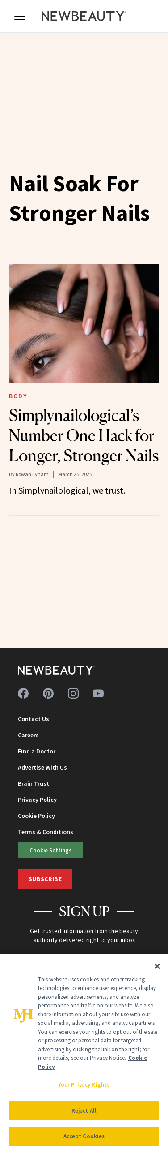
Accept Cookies (84, 1136)
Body (18, 396)
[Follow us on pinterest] (48, 693)
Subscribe (45, 879)
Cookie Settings (50, 850)
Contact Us (33, 719)
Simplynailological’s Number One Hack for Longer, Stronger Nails (84, 435)
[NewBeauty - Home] (84, 16)
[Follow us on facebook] (23, 693)
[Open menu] (19, 16)
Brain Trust (33, 783)
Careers (28, 735)
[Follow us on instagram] (73, 693)
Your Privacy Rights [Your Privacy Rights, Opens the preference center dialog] (84, 1084)
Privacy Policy (37, 800)
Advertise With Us (42, 767)
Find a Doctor (36, 751)
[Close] (157, 966)
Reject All (84, 1110)
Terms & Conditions (45, 832)
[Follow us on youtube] (98, 693)
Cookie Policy (36, 816)
